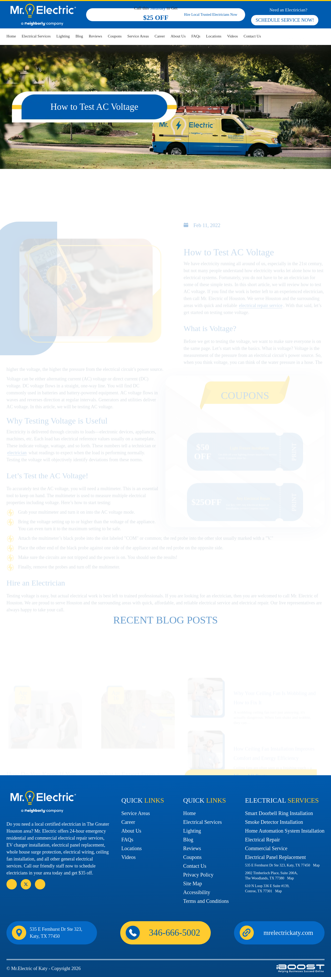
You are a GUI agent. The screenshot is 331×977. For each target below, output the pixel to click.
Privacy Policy (198, 875)
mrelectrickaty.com (288, 932)
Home (11, 36)
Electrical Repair (262, 839)
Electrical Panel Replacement (275, 857)
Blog (79, 36)
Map (316, 865)
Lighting (63, 36)
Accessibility (196, 892)
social (26, 884)
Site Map (192, 883)
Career (160, 36)
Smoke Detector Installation (274, 822)
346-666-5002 (292, 38)
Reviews (95, 36)
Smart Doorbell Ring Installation (279, 813)
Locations (213, 36)
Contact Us (252, 36)
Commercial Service (266, 848)
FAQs (195, 36)
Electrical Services (36, 36)
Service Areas (138, 36)
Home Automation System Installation (284, 831)
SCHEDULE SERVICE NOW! (284, 20)
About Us (178, 36)
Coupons (115, 36)
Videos (232, 36)
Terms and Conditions (206, 901)
